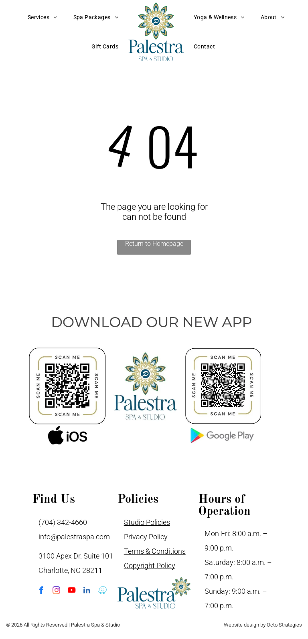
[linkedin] (87, 591)
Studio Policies (147, 522)
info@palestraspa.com (74, 536)
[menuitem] (42, 17)
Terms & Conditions (155, 551)
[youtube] (71, 591)
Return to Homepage (154, 243)
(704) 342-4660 (62, 522)
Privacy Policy (146, 536)
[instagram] (56, 591)
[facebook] (41, 591)
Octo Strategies (284, 625)
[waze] (102, 591)
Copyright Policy (149, 565)
